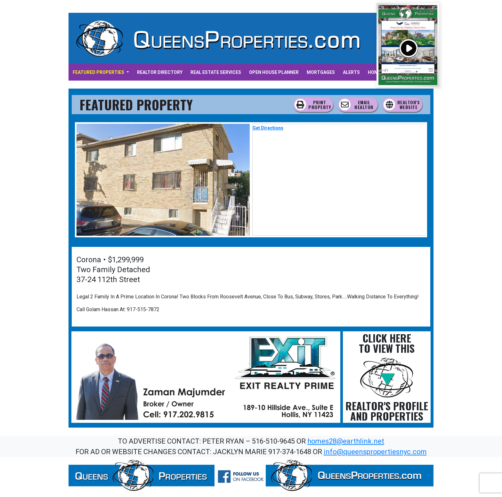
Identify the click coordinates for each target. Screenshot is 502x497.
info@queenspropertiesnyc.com (375, 452)
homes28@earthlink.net (345, 441)
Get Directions (268, 127)
